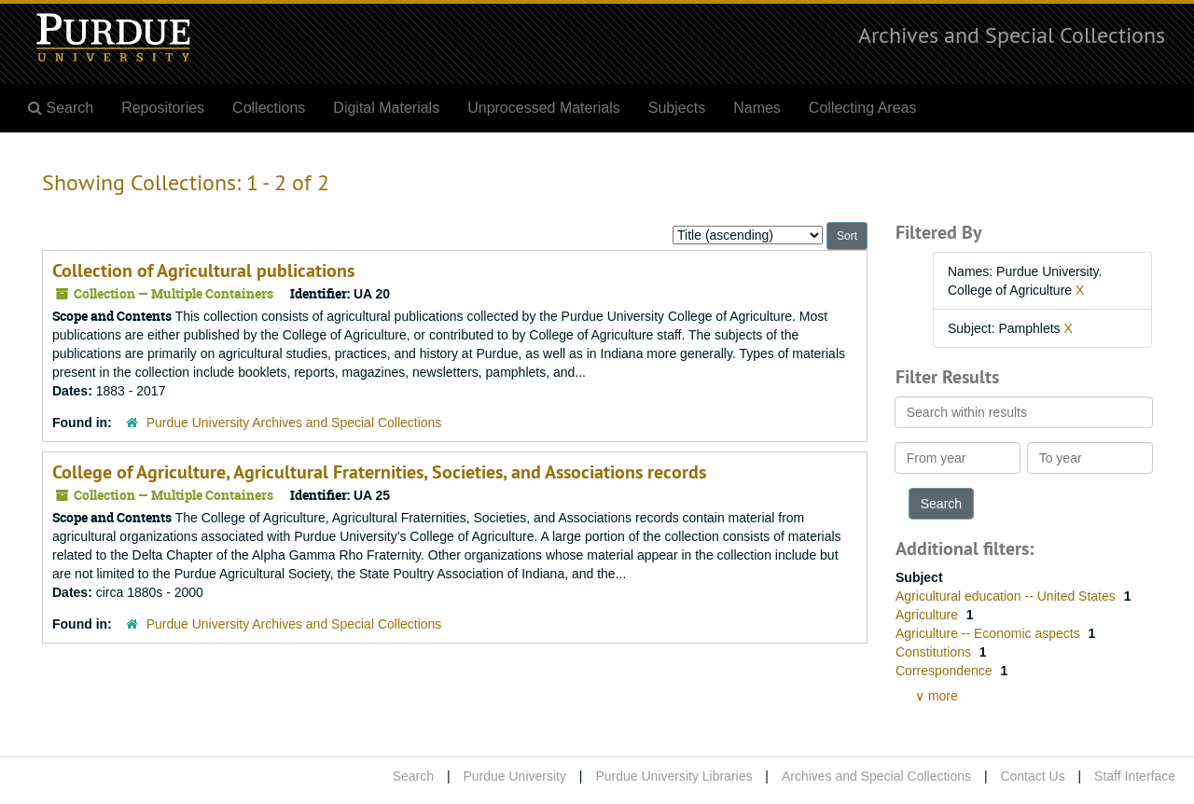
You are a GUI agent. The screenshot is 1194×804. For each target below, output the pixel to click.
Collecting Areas (863, 108)
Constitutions (935, 652)
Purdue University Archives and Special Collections (294, 422)
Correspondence (945, 670)
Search (413, 776)
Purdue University (514, 776)
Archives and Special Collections (1011, 35)
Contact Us (1032, 776)
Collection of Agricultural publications (203, 270)
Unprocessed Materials (543, 108)
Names (757, 108)
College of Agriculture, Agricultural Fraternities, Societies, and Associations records (379, 472)
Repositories (162, 108)
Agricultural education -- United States (1007, 596)
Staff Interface (1134, 776)
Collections (268, 108)
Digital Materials (386, 108)
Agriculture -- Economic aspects (990, 633)
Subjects (676, 108)
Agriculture (929, 614)
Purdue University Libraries (673, 776)
